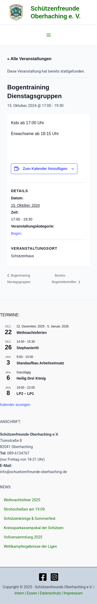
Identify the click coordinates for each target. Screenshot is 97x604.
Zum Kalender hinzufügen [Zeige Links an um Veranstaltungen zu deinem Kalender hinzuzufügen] (45, 169)
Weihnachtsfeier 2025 (22, 500)
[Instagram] (54, 577)
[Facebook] (43, 577)
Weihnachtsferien (32, 333)
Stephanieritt (28, 348)
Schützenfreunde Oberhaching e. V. (56, 12)
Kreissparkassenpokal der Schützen (34, 527)
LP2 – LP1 (25, 393)
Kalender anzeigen (15, 405)
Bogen (16, 233)
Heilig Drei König (31, 378)
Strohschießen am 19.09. (25, 509)
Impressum (73, 593)
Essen (32, 593)
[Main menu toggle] (48, 35)
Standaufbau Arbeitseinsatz (40, 363)
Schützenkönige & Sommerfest (30, 518)
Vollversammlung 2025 (23, 537)
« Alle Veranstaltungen (29, 59)
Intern (19, 593)
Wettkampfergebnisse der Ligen (30, 546)
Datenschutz (50, 593)
